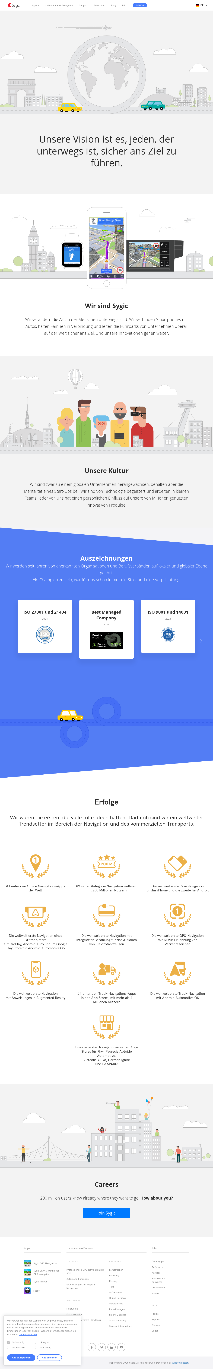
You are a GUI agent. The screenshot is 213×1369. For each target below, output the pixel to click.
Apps (34, 5)
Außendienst (116, 1292)
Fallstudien (72, 1308)
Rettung (113, 1281)
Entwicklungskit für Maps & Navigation (80, 1286)
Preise (155, 1313)
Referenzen (158, 1267)
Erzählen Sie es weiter (158, 1280)
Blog (113, 5)
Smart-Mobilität (117, 1314)
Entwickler (99, 5)
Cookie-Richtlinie (28, 1334)
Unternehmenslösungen (58, 5)
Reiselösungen (117, 1309)
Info (124, 5)
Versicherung (116, 1303)
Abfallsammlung (117, 1320)
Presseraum (158, 1287)
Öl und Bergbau (117, 1298)
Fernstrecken (116, 1269)
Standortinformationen (121, 1326)
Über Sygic (158, 1261)
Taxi (111, 1286)
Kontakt (156, 1293)
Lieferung (114, 1275)
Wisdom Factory (180, 1362)
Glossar (156, 1325)
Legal (155, 1330)
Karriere (156, 1272)
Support (83, 5)
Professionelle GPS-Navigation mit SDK (85, 1271)
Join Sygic (106, 1213)
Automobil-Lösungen (77, 1278)
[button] (199, 641)
